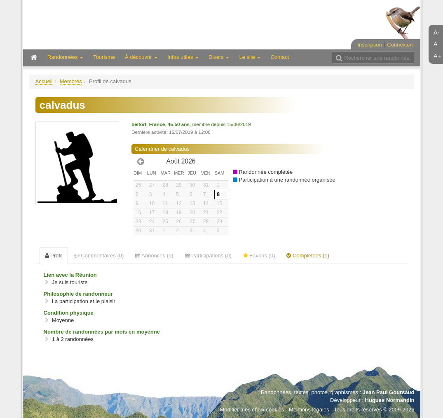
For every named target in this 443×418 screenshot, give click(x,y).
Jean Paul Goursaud (389, 392)
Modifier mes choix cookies (252, 409)
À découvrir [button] (141, 57)
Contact (279, 57)
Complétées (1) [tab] (307, 255)
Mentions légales (309, 409)
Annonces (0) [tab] (154, 255)
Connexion (400, 45)
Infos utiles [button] (183, 57)
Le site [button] (249, 57)
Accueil (44, 81)
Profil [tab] (54, 255)
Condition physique (69, 312)
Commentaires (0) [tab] (99, 255)
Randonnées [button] (65, 57)
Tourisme (104, 57)
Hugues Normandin (390, 400)
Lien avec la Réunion (70, 275)
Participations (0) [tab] (208, 255)
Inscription (369, 45)
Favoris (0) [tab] (259, 255)
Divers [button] (219, 57)
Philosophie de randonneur (78, 294)
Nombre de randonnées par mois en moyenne (102, 331)
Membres (71, 81)
